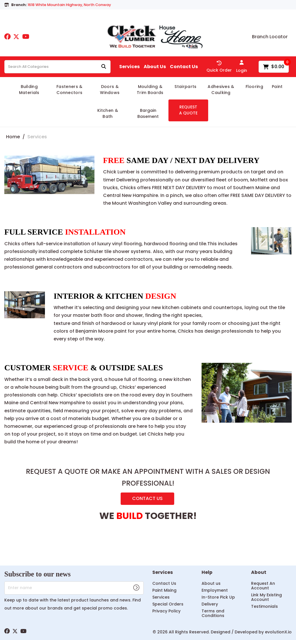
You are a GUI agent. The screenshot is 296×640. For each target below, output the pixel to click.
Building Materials (29, 89)
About (258, 572)
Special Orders (167, 604)
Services (129, 67)
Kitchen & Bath (107, 113)
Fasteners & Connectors (69, 89)
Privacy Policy (166, 611)
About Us (155, 67)
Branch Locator (270, 37)
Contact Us (184, 67)
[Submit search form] (104, 66)
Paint (277, 86)
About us (211, 583)
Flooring (254, 86)
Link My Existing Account (266, 597)
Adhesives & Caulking (221, 89)
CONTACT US (147, 498)
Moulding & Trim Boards (150, 89)
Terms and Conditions (213, 613)
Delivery (210, 604)
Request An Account (263, 585)
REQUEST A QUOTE (188, 110)
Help (207, 572)
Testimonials (264, 606)
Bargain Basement (148, 113)
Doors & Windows (109, 89)
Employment (215, 590)
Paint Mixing (164, 590)
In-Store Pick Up (218, 597)
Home (13, 136)
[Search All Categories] (57, 66)
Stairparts (185, 86)
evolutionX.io (278, 632)
